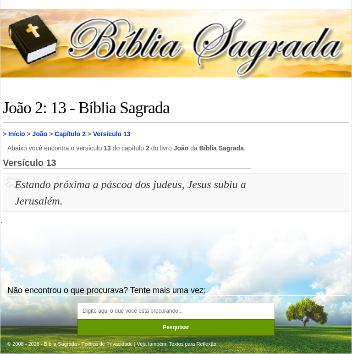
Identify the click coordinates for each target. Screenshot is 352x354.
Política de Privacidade (107, 344)
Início (16, 134)
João (40, 134)
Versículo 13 (112, 134)
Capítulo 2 (70, 134)
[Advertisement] (301, 222)
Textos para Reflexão (192, 344)
